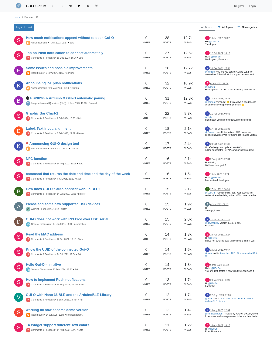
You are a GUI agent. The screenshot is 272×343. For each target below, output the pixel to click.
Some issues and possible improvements (59, 68)
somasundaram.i (74, 315)
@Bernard (210, 102)
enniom (70, 73)
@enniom (210, 71)
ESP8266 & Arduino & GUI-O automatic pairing (67, 98)
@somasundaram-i (214, 313)
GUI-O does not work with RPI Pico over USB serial (67, 219)
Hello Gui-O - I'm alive (43, 264)
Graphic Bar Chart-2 (42, 113)
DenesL (81, 133)
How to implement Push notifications (56, 280)
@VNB (208, 298)
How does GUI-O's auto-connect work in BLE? (63, 189)
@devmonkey (212, 223)
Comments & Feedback (43, 58)
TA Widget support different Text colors (57, 325)
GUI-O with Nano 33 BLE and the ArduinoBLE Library (68, 295)
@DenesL (210, 132)
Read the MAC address (44, 234)
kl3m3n (75, 88)
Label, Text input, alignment (48, 128)
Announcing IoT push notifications (54, 83)
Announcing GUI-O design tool (54, 144)
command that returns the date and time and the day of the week (78, 174)
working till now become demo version (57, 310)
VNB (80, 299)
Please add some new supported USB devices (63, 204)
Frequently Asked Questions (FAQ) (48, 103)
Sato (72, 42)
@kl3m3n (214, 41)
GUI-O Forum (36, 6)
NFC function (36, 159)
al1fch (64, 209)
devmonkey (80, 224)
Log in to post (24, 27)
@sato (208, 253)
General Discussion (41, 224)
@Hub (208, 117)
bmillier (81, 194)
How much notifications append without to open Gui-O (70, 38)
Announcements (39, 42)
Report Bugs (37, 73)
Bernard (93, 103)
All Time (207, 27)
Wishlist (35, 209)
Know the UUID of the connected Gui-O (57, 249)
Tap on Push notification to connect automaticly (64, 53)
